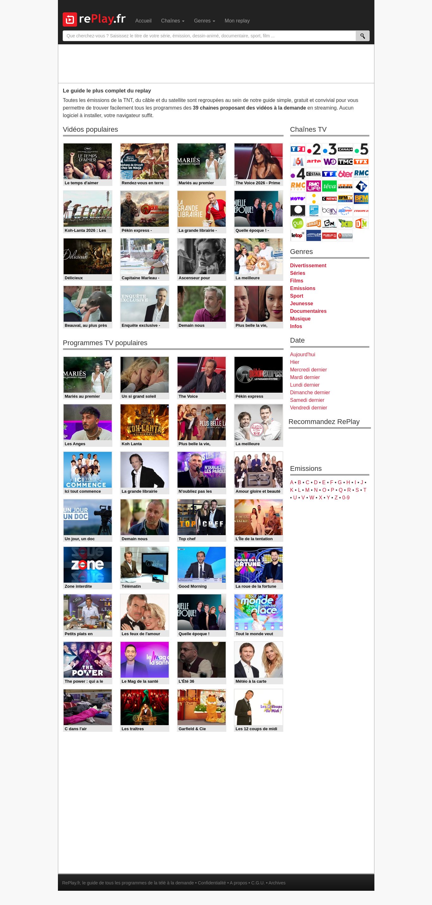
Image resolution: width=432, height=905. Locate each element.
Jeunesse (301, 303)
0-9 (345, 497)
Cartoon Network (329, 223)
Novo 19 (297, 198)
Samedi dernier (307, 400)
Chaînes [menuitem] (173, 20)
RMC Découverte (361, 174)
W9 (329, 161)
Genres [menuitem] (204, 20)
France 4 (297, 174)
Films (297, 280)
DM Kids (361, 223)
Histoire (345, 235)
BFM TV (345, 198)
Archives (277, 882)
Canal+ (345, 149)
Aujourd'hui (303, 354)
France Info (313, 198)
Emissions (303, 288)
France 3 (329, 149)
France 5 (361, 149)
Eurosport (345, 211)
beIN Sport (329, 211)
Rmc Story (297, 186)
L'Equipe (361, 211)
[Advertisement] (216, 63)
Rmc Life (313, 186)
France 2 (313, 149)
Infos (296, 326)
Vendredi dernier (308, 407)
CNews (329, 198)
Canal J (313, 223)
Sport (297, 296)
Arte (313, 161)
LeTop (297, 235)
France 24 (313, 211)
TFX (361, 161)
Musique (300, 318)
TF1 (297, 149)
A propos (238, 882)
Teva (329, 186)
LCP (313, 235)
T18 (361, 186)
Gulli (297, 223)
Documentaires (308, 311)
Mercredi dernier (308, 369)
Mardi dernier (305, 377)
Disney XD (345, 223)
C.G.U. (258, 882)
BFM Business (361, 198)
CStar (313, 173)
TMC (345, 161)
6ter (345, 174)
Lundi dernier (305, 385)
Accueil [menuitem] (143, 20)
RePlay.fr (71, 882)
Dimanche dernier (310, 392)
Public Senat (329, 235)
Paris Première (345, 186)
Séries (297, 273)
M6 (297, 161)
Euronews (297, 211)
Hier (294, 362)
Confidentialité (212, 882)
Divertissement (308, 265)
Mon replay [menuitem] (237, 20)
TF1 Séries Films (329, 174)
